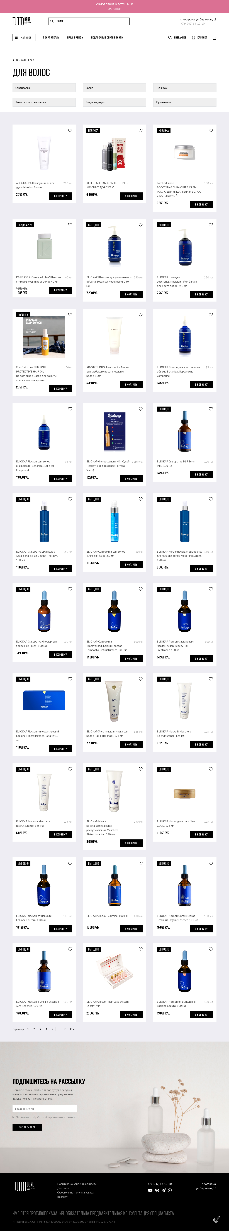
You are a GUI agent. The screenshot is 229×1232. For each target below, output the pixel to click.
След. (73, 1030)
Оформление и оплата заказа (75, 1193)
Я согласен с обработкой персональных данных (44, 1118)
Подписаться (27, 1128)
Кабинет (202, 40)
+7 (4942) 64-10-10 (193, 25)
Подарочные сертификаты (107, 40)
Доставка (63, 1189)
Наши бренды (75, 40)
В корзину (60, 196)
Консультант (216, 1219)
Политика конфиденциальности (76, 1185)
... (59, 1030)
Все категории (25, 59)
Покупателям (51, 40)
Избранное (180, 40)
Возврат (62, 1198)
